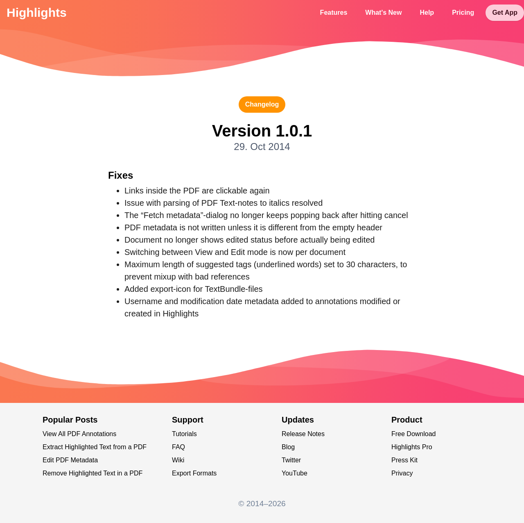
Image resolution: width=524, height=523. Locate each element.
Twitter (291, 460)
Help (427, 12)
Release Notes (303, 433)
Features (334, 12)
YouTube (294, 473)
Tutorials (184, 433)
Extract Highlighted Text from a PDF (95, 446)
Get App (504, 12)
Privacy (402, 473)
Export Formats (194, 473)
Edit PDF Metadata (70, 460)
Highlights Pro (411, 446)
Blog (288, 446)
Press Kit (404, 460)
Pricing (463, 12)
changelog (262, 104)
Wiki (178, 460)
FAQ (178, 446)
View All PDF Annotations (79, 433)
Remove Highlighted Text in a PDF (92, 473)
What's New (383, 12)
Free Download (413, 433)
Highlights (37, 12)
